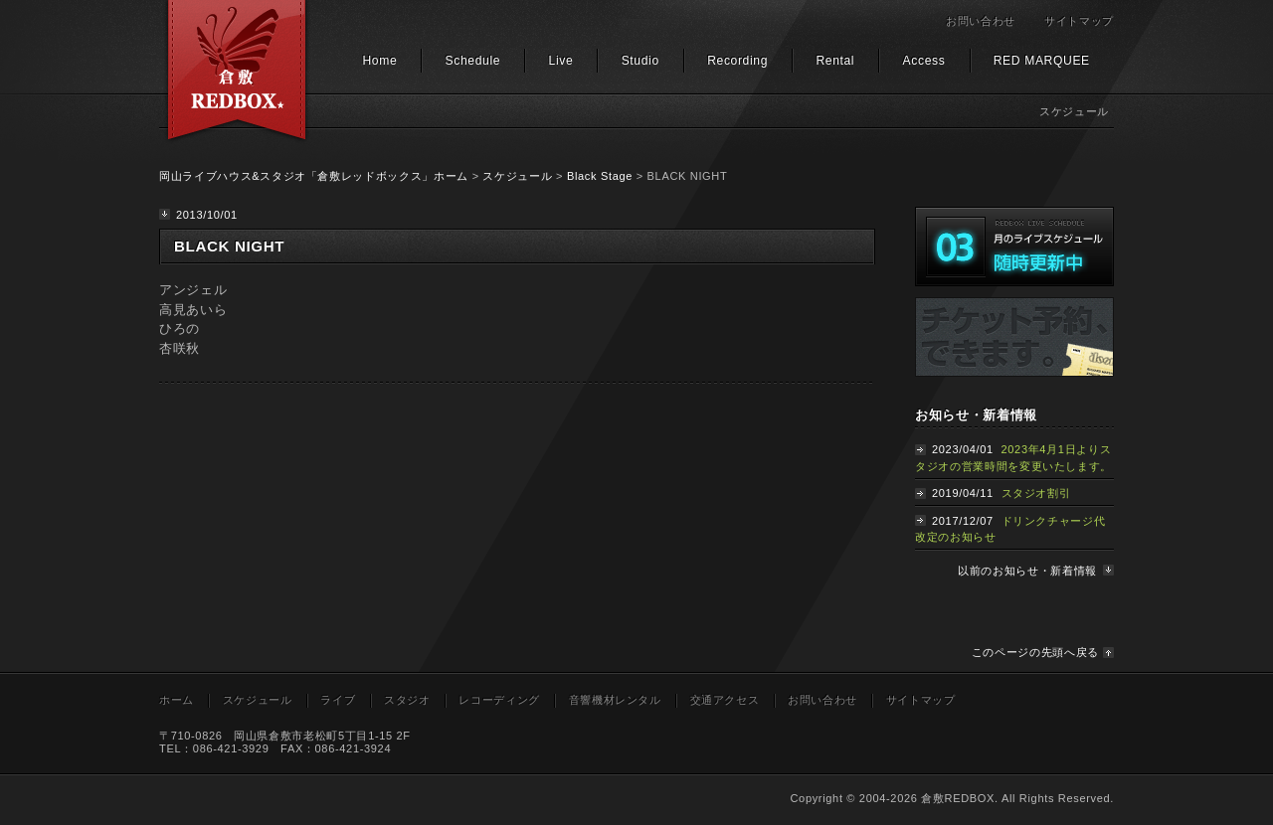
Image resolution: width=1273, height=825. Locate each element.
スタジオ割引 (1036, 493)
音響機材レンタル (615, 700)
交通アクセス (725, 700)
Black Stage (600, 176)
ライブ (337, 700)
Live (561, 61)
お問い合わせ (980, 21)
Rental (835, 61)
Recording (737, 61)
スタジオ (407, 700)
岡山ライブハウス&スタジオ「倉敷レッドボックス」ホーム (313, 176)
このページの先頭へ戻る (1035, 652)
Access (924, 61)
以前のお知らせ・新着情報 (1027, 571)
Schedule (473, 61)
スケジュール (517, 176)
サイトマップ (1079, 21)
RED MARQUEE (1042, 61)
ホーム (176, 700)
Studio (640, 61)
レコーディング (499, 700)
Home (379, 61)
